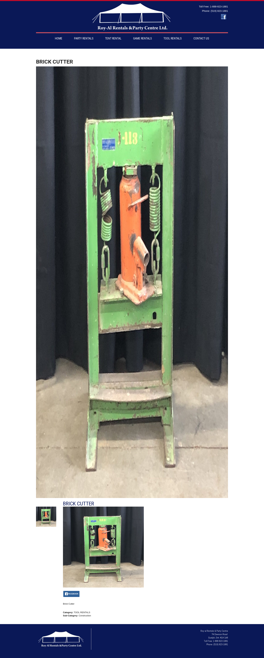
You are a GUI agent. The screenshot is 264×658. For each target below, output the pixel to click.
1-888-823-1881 (219, 6)
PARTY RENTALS (83, 38)
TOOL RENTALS (172, 38)
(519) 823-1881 (219, 10)
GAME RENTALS (142, 38)
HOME (58, 38)
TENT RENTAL (113, 38)
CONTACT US (201, 38)
